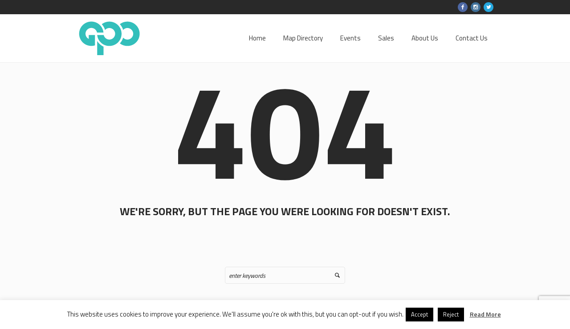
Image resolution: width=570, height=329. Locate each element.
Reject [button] (451, 314)
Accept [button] (419, 314)
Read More (485, 314)
